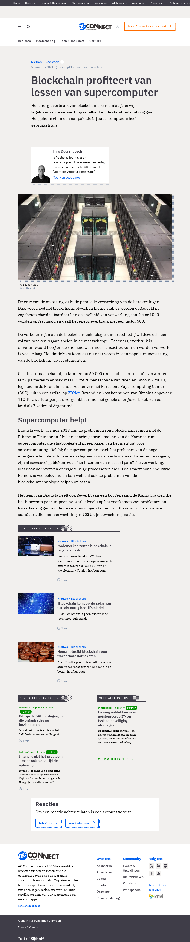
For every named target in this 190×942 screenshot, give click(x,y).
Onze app (103, 891)
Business (24, 41)
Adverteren (157, 3)
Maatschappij (45, 41)
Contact (102, 879)
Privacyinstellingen (110, 898)
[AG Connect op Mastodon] (165, 866)
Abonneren (139, 3)
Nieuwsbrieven (81, 3)
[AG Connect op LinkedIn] (158, 866)
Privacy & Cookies (28, 927)
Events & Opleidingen (54, 3)
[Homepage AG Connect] (95, 26)
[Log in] (117, 26)
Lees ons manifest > (30, 905)
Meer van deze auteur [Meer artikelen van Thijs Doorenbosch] (67, 177)
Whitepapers (119, 3)
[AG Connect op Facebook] (151, 873)
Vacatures (101, 3)
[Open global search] (28, 26)
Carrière (95, 41)
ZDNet (74, 392)
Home (16, 3)
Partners (174, 3)
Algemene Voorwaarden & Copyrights (39, 920)
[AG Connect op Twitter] (151, 866)
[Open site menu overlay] (19, 26)
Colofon (102, 885)
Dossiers (30, 3)
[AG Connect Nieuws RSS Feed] (158, 873)
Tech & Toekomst (72, 41)
